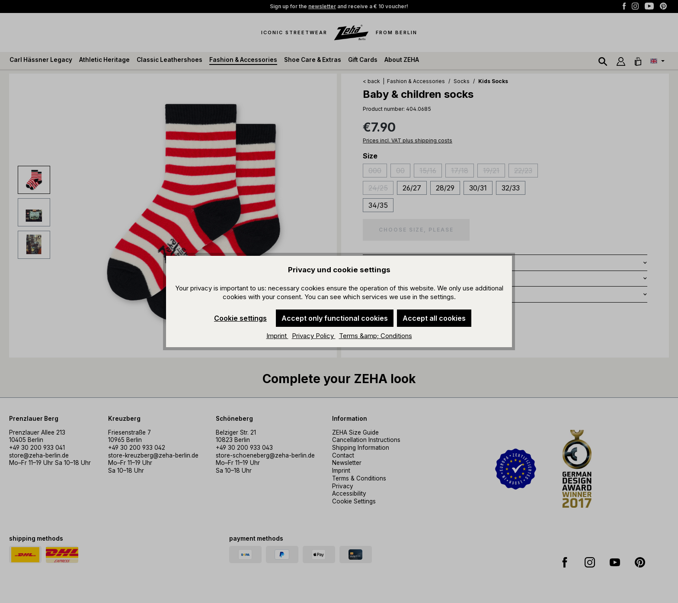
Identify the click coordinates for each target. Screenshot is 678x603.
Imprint (277, 336)
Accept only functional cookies (334, 318)
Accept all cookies (434, 318)
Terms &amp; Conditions (375, 336)
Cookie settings (240, 318)
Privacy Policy (314, 336)
